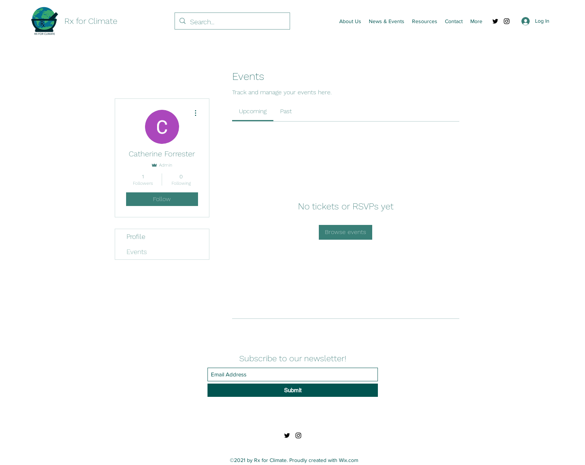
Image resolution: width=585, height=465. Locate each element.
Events (136, 252)
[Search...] (232, 22)
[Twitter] (495, 21)
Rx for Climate (90, 21)
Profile (135, 236)
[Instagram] (506, 21)
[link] (253, 111)
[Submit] (292, 390)
